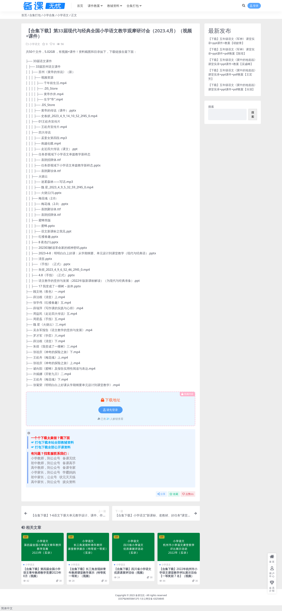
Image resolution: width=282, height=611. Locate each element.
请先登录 (110, 409)
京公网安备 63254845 (152, 598)
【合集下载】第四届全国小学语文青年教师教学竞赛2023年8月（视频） (42, 572)
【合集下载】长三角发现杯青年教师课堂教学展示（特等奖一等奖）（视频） (87, 572)
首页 (24, 15)
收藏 (174, 494)
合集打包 (35, 15)
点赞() (187, 494)
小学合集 (49, 15)
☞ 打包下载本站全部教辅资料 (52, 442)
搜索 (211, 106)
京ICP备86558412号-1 (129, 598)
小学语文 (63, 15)
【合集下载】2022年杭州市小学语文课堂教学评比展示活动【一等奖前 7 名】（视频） (178, 572)
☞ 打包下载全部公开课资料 (51, 447)
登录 (254, 5)
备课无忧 (140, 595)
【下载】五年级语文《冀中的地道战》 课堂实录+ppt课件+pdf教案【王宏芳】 (232, 74)
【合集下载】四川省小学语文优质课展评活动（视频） (132, 570)
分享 (161, 494)
